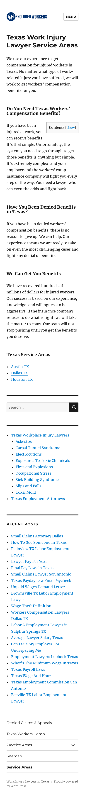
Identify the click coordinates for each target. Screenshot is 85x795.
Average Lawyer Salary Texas (37, 637)
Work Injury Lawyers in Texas (28, 781)
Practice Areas (19, 745)
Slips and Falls (28, 486)
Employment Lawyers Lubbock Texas (44, 656)
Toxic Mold (26, 492)
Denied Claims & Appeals (29, 723)
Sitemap (14, 756)
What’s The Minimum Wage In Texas (44, 663)
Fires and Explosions (34, 467)
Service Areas (19, 767)
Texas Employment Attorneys (38, 498)
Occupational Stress (33, 473)
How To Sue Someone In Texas (39, 542)
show (71, 128)
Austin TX (20, 366)
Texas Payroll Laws (28, 669)
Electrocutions (29, 454)
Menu (71, 16)
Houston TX (22, 379)
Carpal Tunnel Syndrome (38, 448)
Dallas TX (19, 373)
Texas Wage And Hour (31, 675)
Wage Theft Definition (31, 606)
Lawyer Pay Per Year (29, 561)
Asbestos (24, 441)
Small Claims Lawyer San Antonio (41, 574)
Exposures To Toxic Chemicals (43, 460)
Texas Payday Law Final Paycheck (41, 580)
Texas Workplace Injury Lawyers (40, 435)
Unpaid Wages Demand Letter (38, 587)
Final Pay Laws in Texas (32, 568)
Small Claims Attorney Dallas (37, 536)
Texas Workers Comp (26, 734)
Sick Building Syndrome (37, 479)
